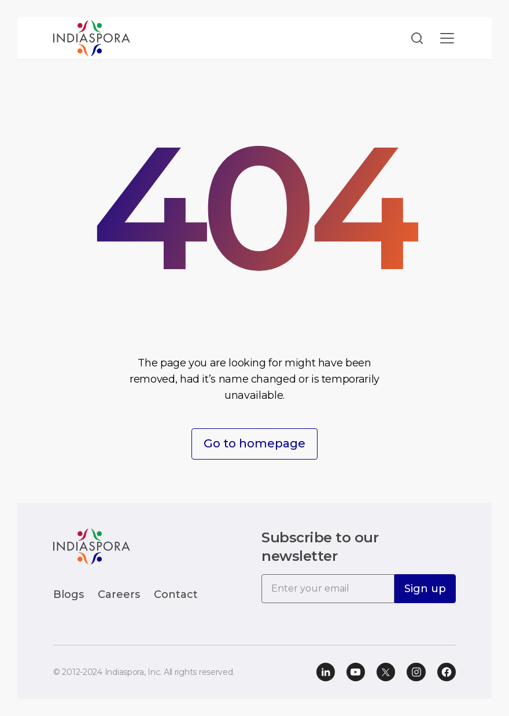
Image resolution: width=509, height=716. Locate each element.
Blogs (68, 594)
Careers (119, 594)
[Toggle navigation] (447, 38)
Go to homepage (254, 444)
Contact (176, 594)
